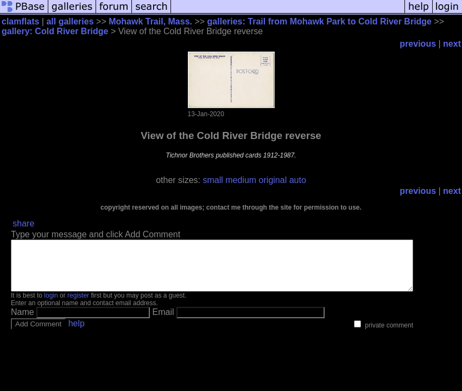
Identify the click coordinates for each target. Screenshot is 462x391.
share (23, 223)
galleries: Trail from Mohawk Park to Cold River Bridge (319, 21)
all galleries (69, 21)
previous (418, 43)
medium (240, 180)
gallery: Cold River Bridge (55, 31)
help (76, 333)
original (273, 180)
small (212, 180)
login (51, 305)
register (78, 305)
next (452, 43)
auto (297, 180)
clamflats (20, 21)
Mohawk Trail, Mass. (150, 21)
